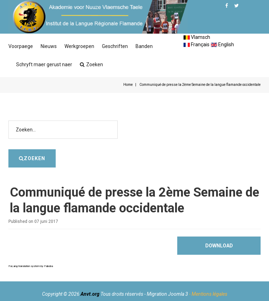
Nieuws (49, 46)
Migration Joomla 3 (167, 294)
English (222, 44)
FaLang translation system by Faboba (30, 266)
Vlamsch (197, 37)
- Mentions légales (208, 294)
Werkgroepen (79, 46)
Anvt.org (90, 294)
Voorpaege (20, 46)
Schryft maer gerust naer (44, 64)
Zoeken (91, 64)
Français (196, 44)
